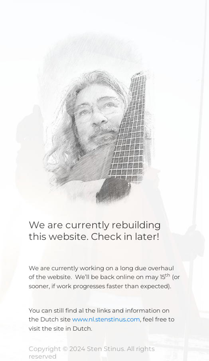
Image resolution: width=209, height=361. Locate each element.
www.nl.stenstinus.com (106, 319)
